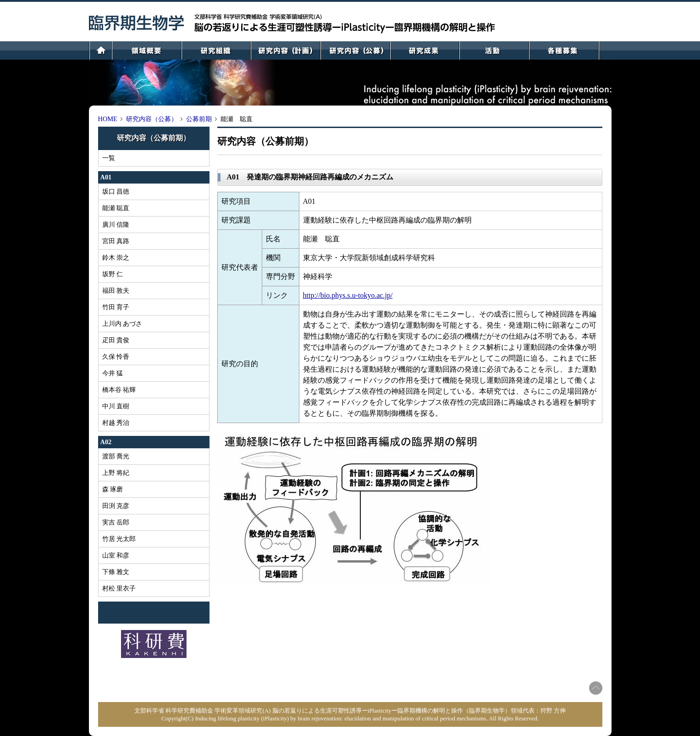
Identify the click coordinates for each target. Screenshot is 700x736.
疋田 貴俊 (116, 340)
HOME (107, 119)
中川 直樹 (116, 406)
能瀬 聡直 (116, 208)
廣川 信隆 (116, 224)
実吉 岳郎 (116, 522)
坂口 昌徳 (116, 191)
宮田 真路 (116, 241)
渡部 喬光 (116, 456)
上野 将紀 (116, 472)
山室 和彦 (116, 555)
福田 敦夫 (116, 290)
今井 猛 (112, 373)
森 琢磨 (112, 489)
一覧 (108, 158)
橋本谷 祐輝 (119, 389)
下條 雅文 (116, 571)
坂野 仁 (112, 274)
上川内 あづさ (122, 323)
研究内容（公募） (151, 119)
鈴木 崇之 (116, 257)
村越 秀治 (116, 422)
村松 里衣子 (119, 588)
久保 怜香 (116, 356)
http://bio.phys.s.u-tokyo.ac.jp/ (348, 295)
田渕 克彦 (116, 505)
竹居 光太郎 (119, 538)
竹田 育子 (116, 307)
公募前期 (199, 119)
